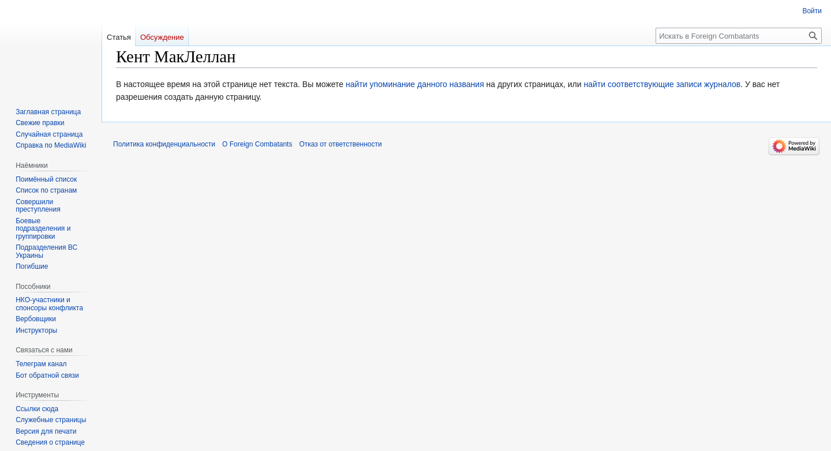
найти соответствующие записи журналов (661, 84)
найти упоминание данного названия (415, 84)
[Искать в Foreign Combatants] (739, 36)
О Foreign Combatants (257, 144)
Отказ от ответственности (340, 144)
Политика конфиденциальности (164, 144)
